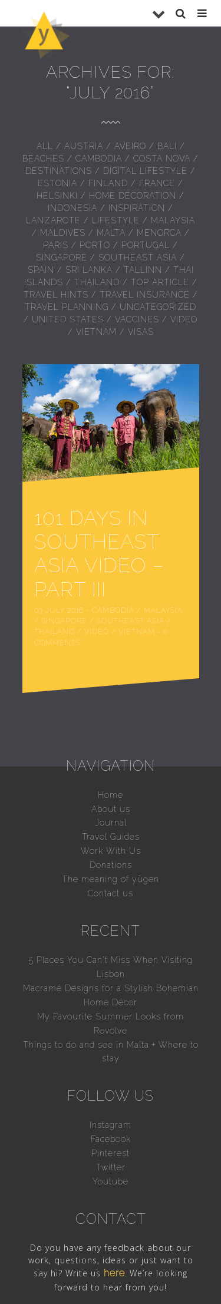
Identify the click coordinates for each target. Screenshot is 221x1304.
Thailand (97, 282)
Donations (111, 832)
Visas (141, 331)
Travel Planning (66, 307)
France (157, 183)
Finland (108, 183)
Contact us (110, 861)
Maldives (62, 232)
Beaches (43, 158)
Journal (111, 790)
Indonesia (72, 208)
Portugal (145, 245)
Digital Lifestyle (145, 171)
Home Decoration (132, 195)
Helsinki (57, 195)
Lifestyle (116, 220)
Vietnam (96, 331)
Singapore (61, 257)
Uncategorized (158, 307)
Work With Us (111, 818)
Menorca (159, 232)
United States (68, 319)
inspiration (136, 208)
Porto (95, 245)
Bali (167, 146)
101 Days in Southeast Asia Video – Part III (107, 537)
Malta (111, 232)
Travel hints (56, 294)
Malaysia (173, 220)
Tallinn (143, 270)
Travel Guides (111, 804)
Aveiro (130, 146)
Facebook (111, 1106)
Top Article (160, 282)
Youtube (110, 1148)
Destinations (58, 171)
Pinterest (110, 1120)
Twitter (111, 1134)
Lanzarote (53, 220)
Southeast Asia (137, 257)
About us (110, 776)
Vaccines (137, 319)
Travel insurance (145, 294)
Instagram (110, 1092)
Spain (41, 270)
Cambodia (98, 158)
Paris (55, 245)
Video (183, 319)
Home (110, 762)
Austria (83, 146)
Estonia (57, 183)
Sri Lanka (89, 270)
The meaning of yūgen (110, 846)
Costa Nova (161, 158)
